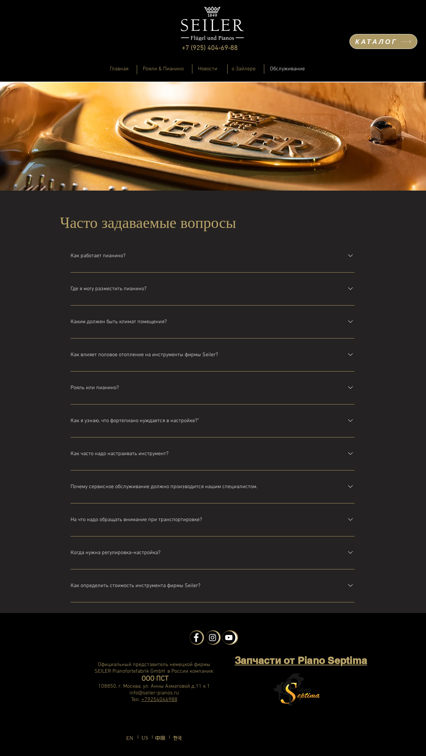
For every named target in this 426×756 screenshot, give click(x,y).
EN (129, 738)
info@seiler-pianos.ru (154, 693)
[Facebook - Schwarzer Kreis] (196, 637)
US (144, 738)
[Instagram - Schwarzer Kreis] (212, 637)
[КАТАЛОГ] (383, 41)
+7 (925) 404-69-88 (210, 48)
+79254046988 (159, 699)
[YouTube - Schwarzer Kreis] (228, 637)
